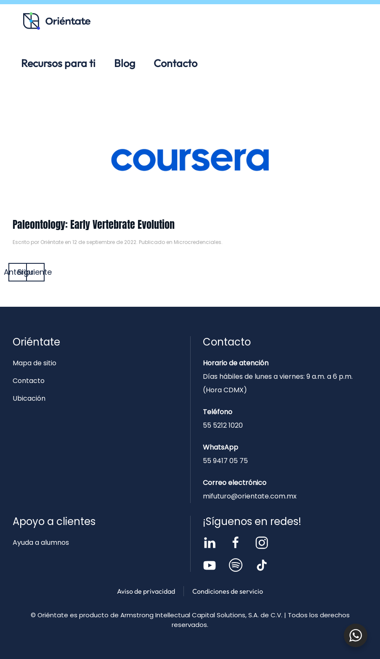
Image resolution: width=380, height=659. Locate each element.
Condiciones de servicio (227, 591)
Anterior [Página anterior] (17, 272)
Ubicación (29, 398)
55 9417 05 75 (225, 461)
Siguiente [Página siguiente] (35, 272)
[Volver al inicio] (57, 21)
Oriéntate (52, 242)
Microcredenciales (197, 242)
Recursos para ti (58, 63)
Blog (124, 63)
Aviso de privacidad (146, 591)
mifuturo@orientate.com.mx (250, 496)
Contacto (175, 63)
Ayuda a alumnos (41, 542)
